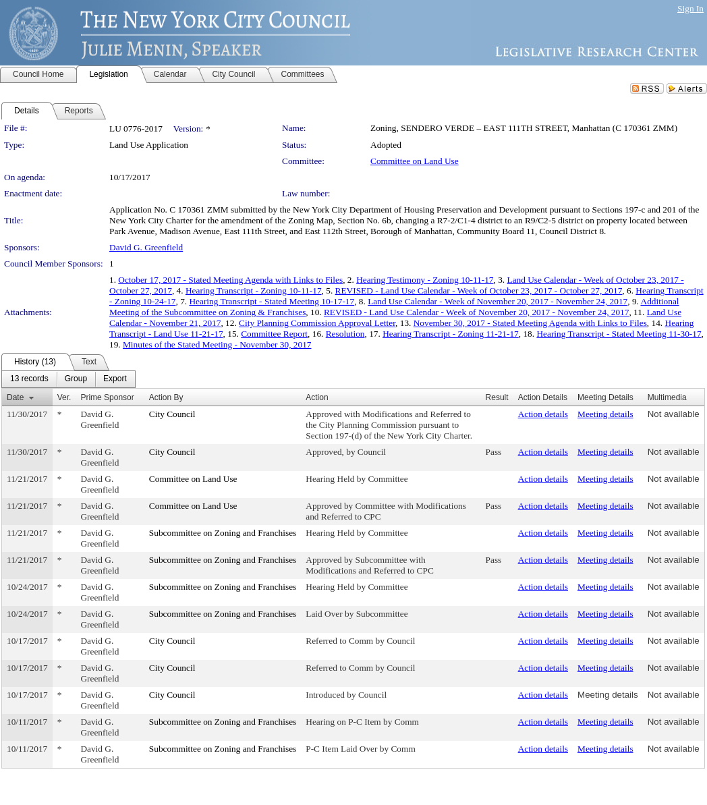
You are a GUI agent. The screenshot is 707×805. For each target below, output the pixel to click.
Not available (674, 414)
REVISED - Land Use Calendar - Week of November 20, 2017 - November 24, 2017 (476, 312)
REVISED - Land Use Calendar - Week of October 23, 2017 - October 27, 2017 (479, 290)
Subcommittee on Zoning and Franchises (222, 533)
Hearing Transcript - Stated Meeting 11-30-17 (618, 334)
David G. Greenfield (146, 247)
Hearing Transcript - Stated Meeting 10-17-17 (271, 301)
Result (497, 397)
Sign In (690, 8)
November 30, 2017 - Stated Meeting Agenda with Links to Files (530, 323)
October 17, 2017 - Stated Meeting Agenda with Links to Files (230, 280)
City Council (172, 414)
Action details (543, 414)
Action (317, 397)
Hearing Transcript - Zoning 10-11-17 (254, 290)
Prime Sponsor (107, 397)
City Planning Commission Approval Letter (317, 323)
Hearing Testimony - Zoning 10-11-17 (424, 280)
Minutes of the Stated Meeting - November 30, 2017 (217, 344)
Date (15, 397)
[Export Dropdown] (115, 379)
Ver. (64, 397)
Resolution (345, 334)
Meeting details (605, 414)
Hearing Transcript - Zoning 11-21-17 (451, 334)
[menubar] (68, 379)
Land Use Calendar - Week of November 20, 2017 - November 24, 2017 (497, 301)
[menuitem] (29, 379)
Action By (166, 397)
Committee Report (274, 334)
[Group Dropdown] (76, 379)
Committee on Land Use (414, 161)
